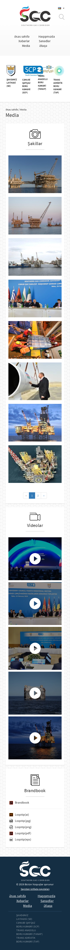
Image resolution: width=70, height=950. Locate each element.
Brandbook (22, 803)
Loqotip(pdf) (23, 833)
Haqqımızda (46, 37)
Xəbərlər (24, 41)
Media (26, 46)
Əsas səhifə (21, 37)
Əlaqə (43, 46)
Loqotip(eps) (23, 839)
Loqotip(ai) (22, 815)
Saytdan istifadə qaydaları (35, 889)
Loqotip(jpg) (23, 821)
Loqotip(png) (23, 827)
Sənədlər (45, 41)
